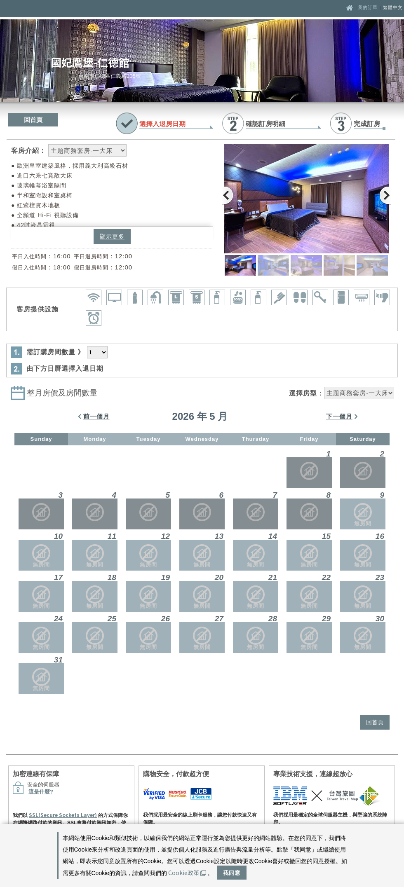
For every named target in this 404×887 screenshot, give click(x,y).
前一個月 (96, 416)
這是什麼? (40, 792)
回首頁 (33, 119)
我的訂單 (368, 7)
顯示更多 (112, 236)
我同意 (231, 872)
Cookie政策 (187, 872)
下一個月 (339, 416)
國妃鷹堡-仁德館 (90, 62)
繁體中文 (393, 7)
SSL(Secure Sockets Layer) (63, 814)
